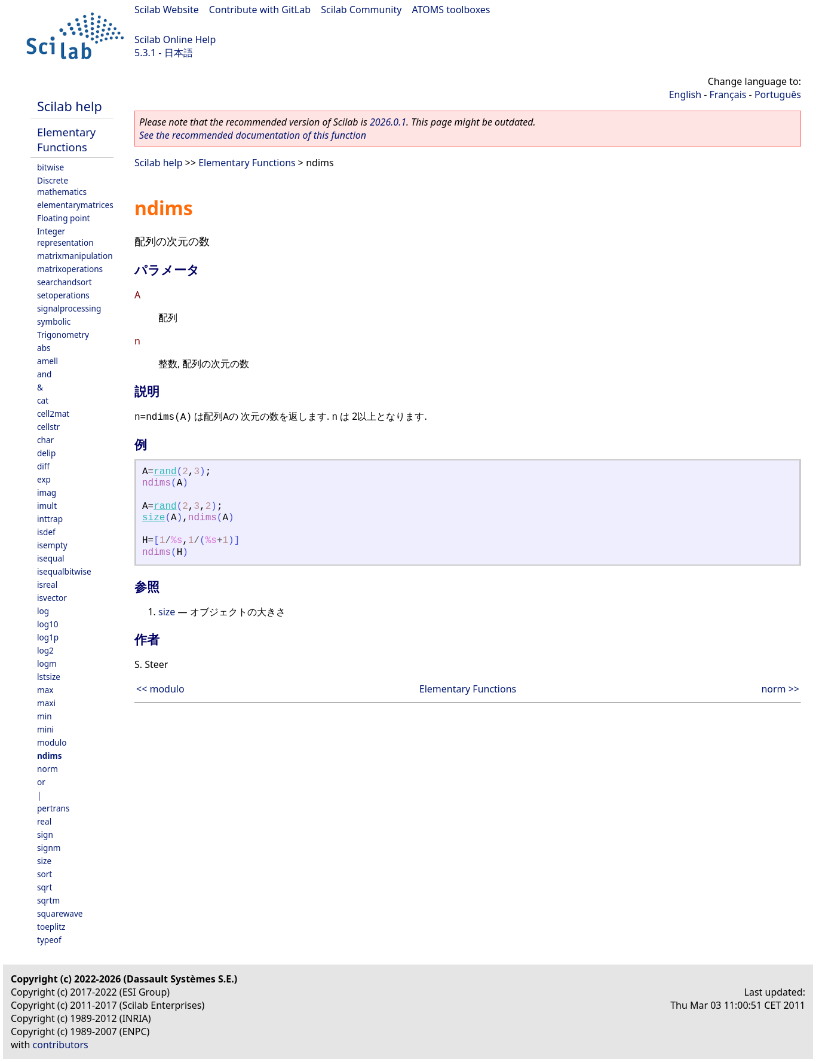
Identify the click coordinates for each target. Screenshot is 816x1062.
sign (45, 834)
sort (44, 874)
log (43, 611)
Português (777, 94)
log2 (45, 650)
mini (45, 729)
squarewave (60, 913)
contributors (60, 1044)
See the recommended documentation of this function (252, 135)
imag (46, 492)
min (44, 716)
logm (47, 663)
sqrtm (48, 900)
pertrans (53, 808)
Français (728, 94)
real (44, 821)
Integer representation (65, 236)
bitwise (50, 167)
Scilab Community (361, 9)
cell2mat (53, 413)
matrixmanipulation (75, 255)
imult (47, 505)
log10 (48, 624)
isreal (47, 584)
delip (46, 453)
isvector (52, 597)
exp (44, 479)
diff (43, 466)
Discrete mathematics (62, 186)
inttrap (50, 518)
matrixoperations (70, 268)
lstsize (48, 676)
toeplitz (51, 926)
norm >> (780, 688)
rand (165, 471)
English (685, 94)
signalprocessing (69, 308)
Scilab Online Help (175, 39)
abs (44, 347)
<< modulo (160, 688)
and (44, 374)
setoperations (63, 295)
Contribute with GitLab (260, 9)
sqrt (44, 887)
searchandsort (64, 282)
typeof (49, 939)
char (45, 439)
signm (49, 847)
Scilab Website (166, 9)
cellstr (48, 426)
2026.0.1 (388, 122)
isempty (52, 545)
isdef (46, 532)
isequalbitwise (64, 571)
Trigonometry (63, 334)
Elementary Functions (66, 139)
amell (47, 361)
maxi (46, 703)
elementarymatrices (75, 204)
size (44, 860)
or (41, 782)
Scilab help (69, 106)
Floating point (63, 218)
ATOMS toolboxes (451, 9)
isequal (51, 558)
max (45, 689)
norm (47, 768)
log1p (48, 637)
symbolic (53, 321)
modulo (51, 742)
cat (42, 400)
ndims (49, 755)
